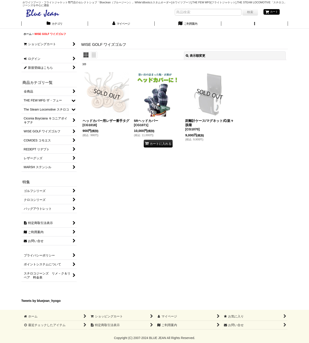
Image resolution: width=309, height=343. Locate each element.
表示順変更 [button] (195, 56)
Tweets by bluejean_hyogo (41, 301)
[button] (254, 24)
